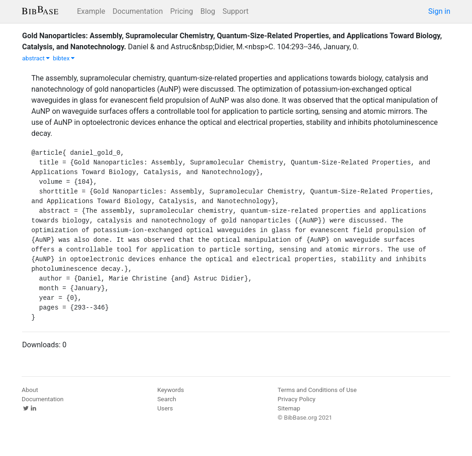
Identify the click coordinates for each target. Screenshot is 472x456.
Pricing (181, 11)
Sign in (439, 11)
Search (166, 399)
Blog (208, 11)
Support (235, 11)
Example (91, 11)
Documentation (137, 11)
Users (165, 408)
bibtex (64, 58)
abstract (36, 58)
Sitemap (288, 408)
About (30, 389)
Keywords (170, 389)
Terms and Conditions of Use (316, 389)
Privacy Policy (296, 399)
